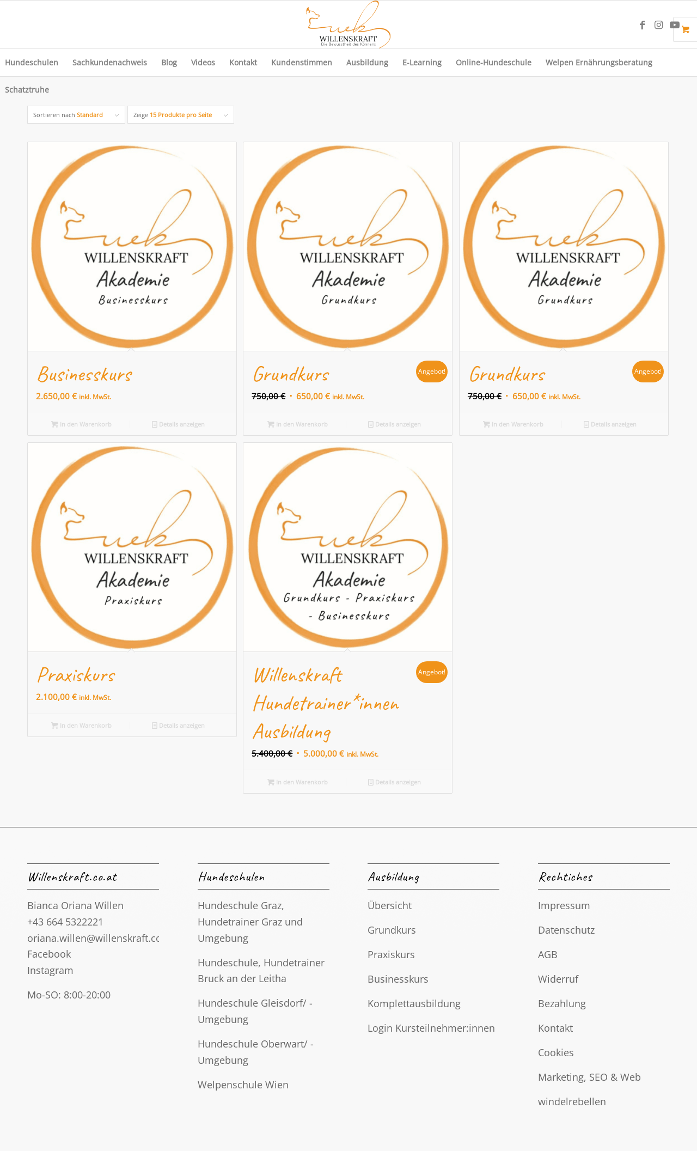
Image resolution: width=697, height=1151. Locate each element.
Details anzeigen (178, 424)
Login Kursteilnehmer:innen (431, 1027)
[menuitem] (109, 62)
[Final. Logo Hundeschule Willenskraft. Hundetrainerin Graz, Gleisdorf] (348, 24)
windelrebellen (572, 1101)
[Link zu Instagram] (658, 24)
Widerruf (558, 978)
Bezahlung (562, 1003)
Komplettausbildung (414, 1003)
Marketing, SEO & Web (589, 1076)
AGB (548, 954)
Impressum (564, 905)
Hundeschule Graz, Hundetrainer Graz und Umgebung (250, 921)
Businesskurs (398, 978)
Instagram (50, 970)
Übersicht (390, 905)
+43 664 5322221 (65, 921)
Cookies (556, 1052)
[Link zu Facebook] (642, 24)
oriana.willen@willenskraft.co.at (100, 938)
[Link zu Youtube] (675, 24)
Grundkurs (392, 929)
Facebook (49, 953)
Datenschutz (566, 929)
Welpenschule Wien (243, 1084)
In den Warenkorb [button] (81, 424)
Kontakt (555, 1027)
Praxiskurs (391, 954)
